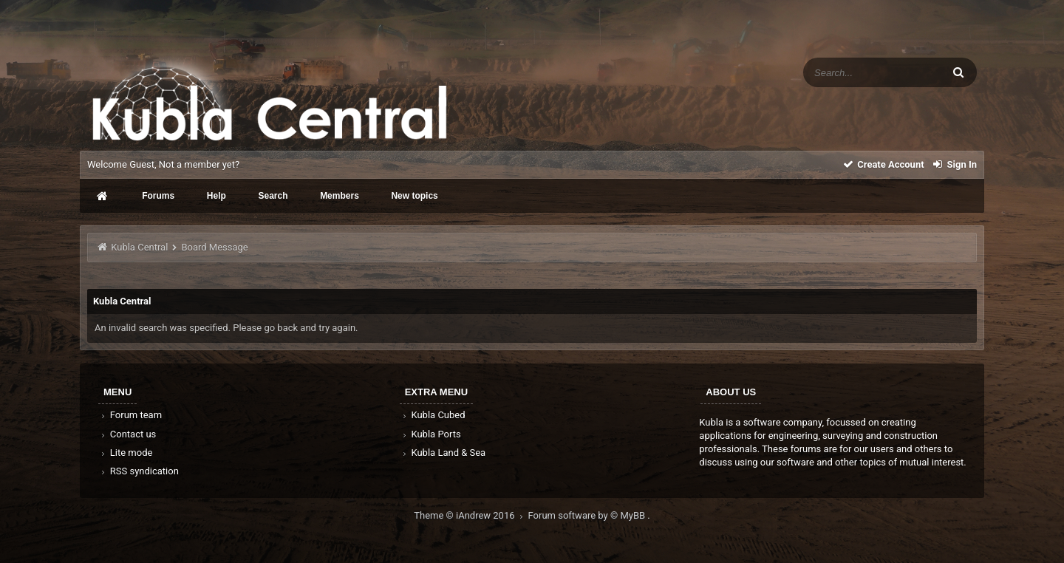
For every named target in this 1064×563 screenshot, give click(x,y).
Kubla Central (139, 247)
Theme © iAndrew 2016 (471, 515)
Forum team (130, 414)
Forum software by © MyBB (588, 515)
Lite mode (125, 452)
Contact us (127, 434)
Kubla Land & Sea (443, 452)
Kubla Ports (430, 434)
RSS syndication (139, 471)
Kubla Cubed (433, 414)
